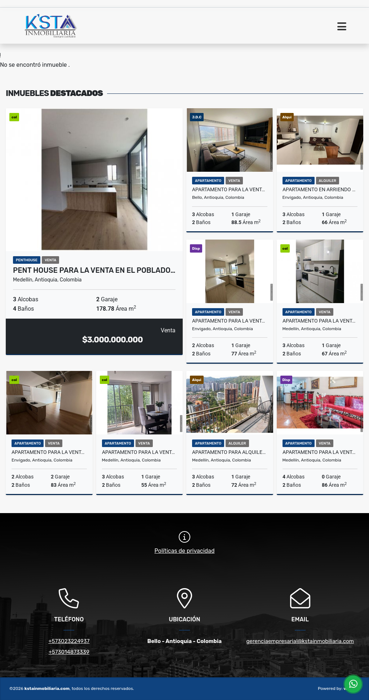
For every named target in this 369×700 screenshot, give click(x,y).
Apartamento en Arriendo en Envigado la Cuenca (320, 189)
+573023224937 (68, 641)
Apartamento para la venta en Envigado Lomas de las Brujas (229, 321)
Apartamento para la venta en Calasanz (139, 452)
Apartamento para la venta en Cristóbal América (320, 452)
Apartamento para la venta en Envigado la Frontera (49, 452)
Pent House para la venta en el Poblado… (94, 270)
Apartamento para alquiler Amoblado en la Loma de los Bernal (229, 452)
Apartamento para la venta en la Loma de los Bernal (320, 321)
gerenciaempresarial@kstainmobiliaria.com (300, 641)
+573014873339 (69, 652)
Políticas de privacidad (185, 550)
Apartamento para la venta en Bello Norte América (229, 189)
